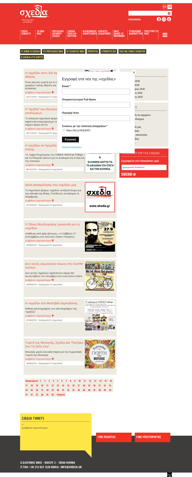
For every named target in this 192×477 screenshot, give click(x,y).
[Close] (134, 72)
